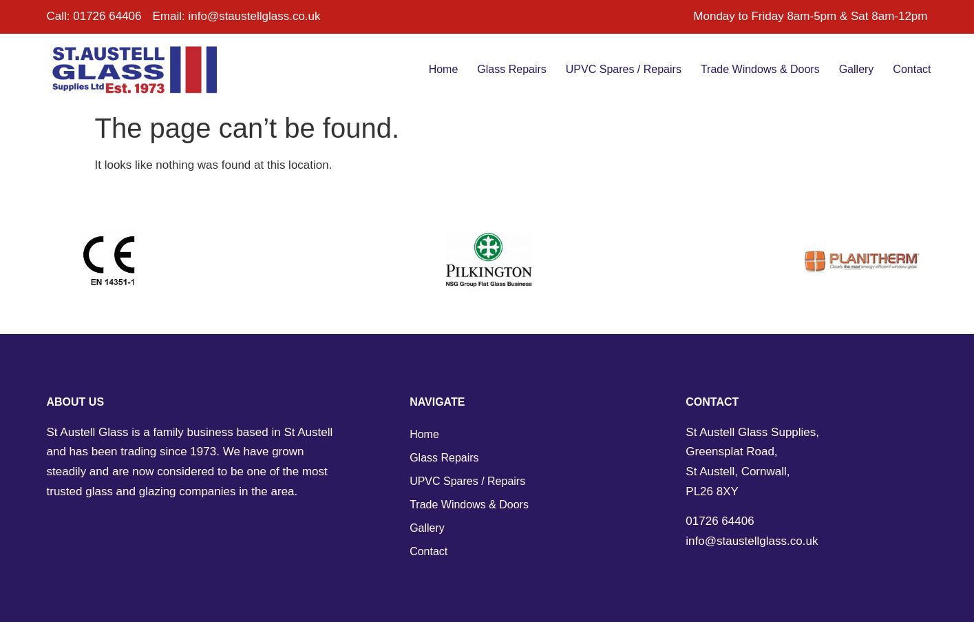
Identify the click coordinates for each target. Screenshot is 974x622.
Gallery (856, 69)
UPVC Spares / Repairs (623, 69)
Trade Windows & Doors (760, 69)
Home (443, 69)
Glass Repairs (511, 69)
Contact (912, 69)
